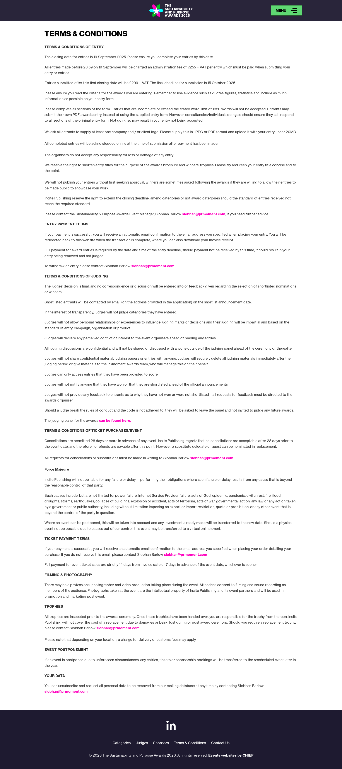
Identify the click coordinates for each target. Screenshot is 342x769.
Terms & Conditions (190, 743)
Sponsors (161, 743)
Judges (142, 743)
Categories (122, 743)
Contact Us (220, 743)
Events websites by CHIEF (230, 755)
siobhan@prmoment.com (203, 214)
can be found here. (115, 420)
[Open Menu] (286, 10)
